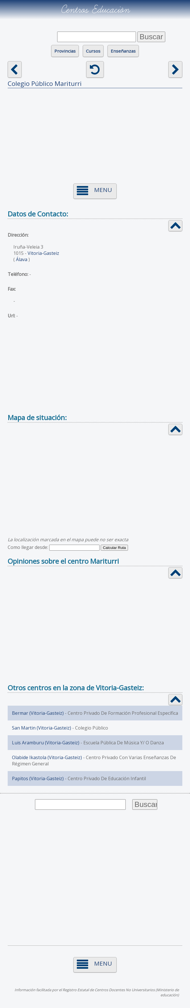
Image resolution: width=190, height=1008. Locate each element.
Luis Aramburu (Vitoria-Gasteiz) (45, 743)
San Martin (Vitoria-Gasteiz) (41, 728)
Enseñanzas (123, 51)
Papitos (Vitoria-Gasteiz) (38, 778)
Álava (21, 259)
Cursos (93, 51)
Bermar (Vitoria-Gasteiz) (38, 713)
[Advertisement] (95, 132)
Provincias (65, 51)
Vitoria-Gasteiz (43, 253)
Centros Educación (95, 9)
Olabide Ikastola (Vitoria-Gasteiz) (47, 757)
